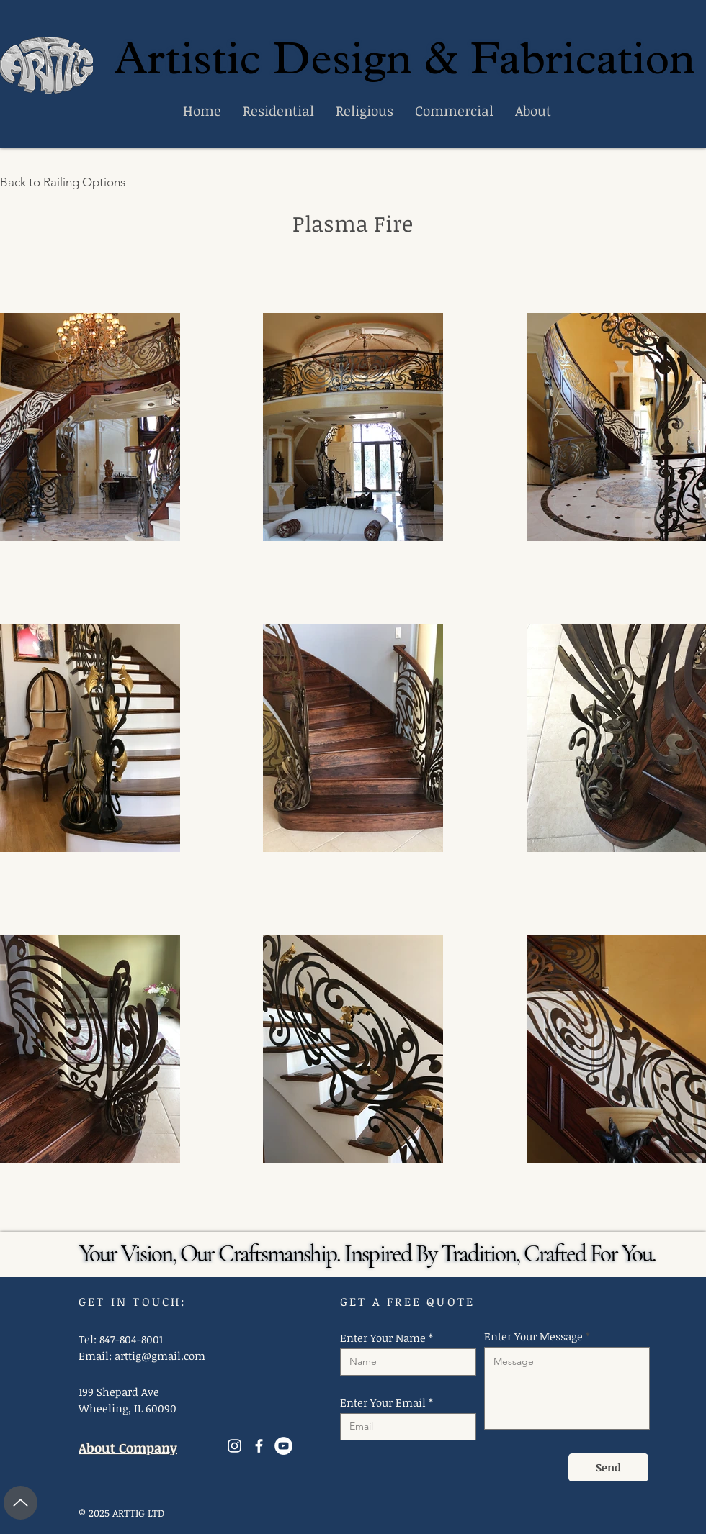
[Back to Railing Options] (70, 182)
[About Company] (135, 1448)
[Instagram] (234, 1446)
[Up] (20, 1503)
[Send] (608, 1467)
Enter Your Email (383, 1402)
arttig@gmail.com (160, 1355)
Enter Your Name (383, 1338)
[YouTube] (283, 1446)
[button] (90, 427)
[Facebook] (259, 1446)
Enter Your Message (533, 1336)
